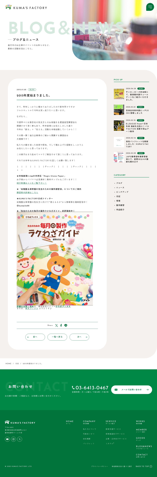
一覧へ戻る (57, 337)
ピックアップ (122, 192)
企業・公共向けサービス (116, 439)
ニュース (120, 188)
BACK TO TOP (144, 466)
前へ (32, 337)
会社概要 (87, 439)
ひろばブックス (63, 306)
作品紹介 (120, 210)
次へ (82, 337)
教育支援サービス (113, 429)
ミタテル (110, 444)
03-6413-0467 (92, 388)
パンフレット (89, 444)
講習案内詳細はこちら (27, 192)
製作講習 (120, 205)
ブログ (119, 183)
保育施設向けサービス (115, 434)
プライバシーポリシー (99, 466)
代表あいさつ (89, 434)
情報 (118, 201)
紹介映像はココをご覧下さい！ (32, 182)
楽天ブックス (31, 308)
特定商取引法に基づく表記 (122, 466)
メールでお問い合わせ (132, 390)
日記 (118, 197)
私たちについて (89, 429)
